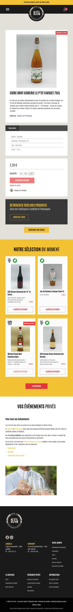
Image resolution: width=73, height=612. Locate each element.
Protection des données (44, 601)
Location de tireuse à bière (16, 456)
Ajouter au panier (22, 181)
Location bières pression (33, 583)
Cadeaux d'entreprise (32, 579)
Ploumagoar (18, 429)
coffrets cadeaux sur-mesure (33, 442)
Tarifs (6, 579)
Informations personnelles (59, 547)
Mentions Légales (36, 605)
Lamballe (9, 429)
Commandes (55, 551)
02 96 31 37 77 (12, 551)
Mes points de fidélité (57, 566)
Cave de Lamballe (53, 583)
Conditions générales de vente (58, 601)
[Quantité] (31, 173)
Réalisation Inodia (32, 601)
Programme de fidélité (11, 583)
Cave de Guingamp (54, 587)
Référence (13, 116)
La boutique (36, 386)
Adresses (54, 559)
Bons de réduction (57, 562)
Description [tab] (12, 128)
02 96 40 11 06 (34, 551)
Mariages (10, 452)
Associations (12, 448)
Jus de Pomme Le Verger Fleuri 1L (52, 292)
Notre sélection (9, 587)
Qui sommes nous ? (54, 579)
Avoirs (53, 555)
